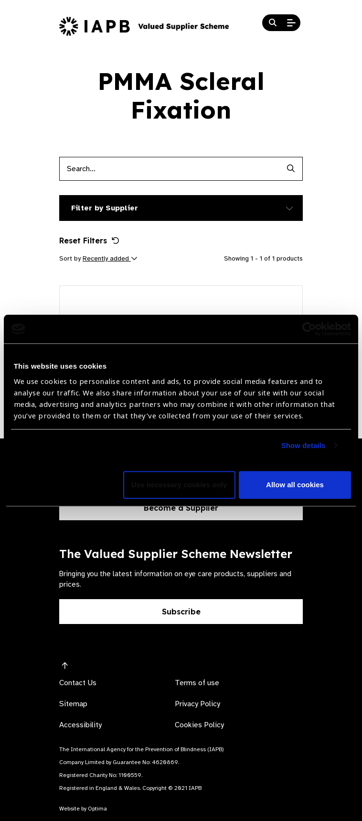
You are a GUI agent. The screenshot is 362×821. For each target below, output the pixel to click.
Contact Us (77, 683)
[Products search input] (169, 169)
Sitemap (73, 704)
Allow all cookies (295, 485)
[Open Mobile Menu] (291, 23)
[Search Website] (272, 23)
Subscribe (181, 611)
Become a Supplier (181, 508)
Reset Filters (89, 240)
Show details (303, 445)
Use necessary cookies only (179, 485)
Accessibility (80, 725)
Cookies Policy (199, 725)
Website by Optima (83, 808)
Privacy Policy (197, 704)
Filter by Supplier (104, 208)
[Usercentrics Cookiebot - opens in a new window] (309, 329)
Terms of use (197, 683)
